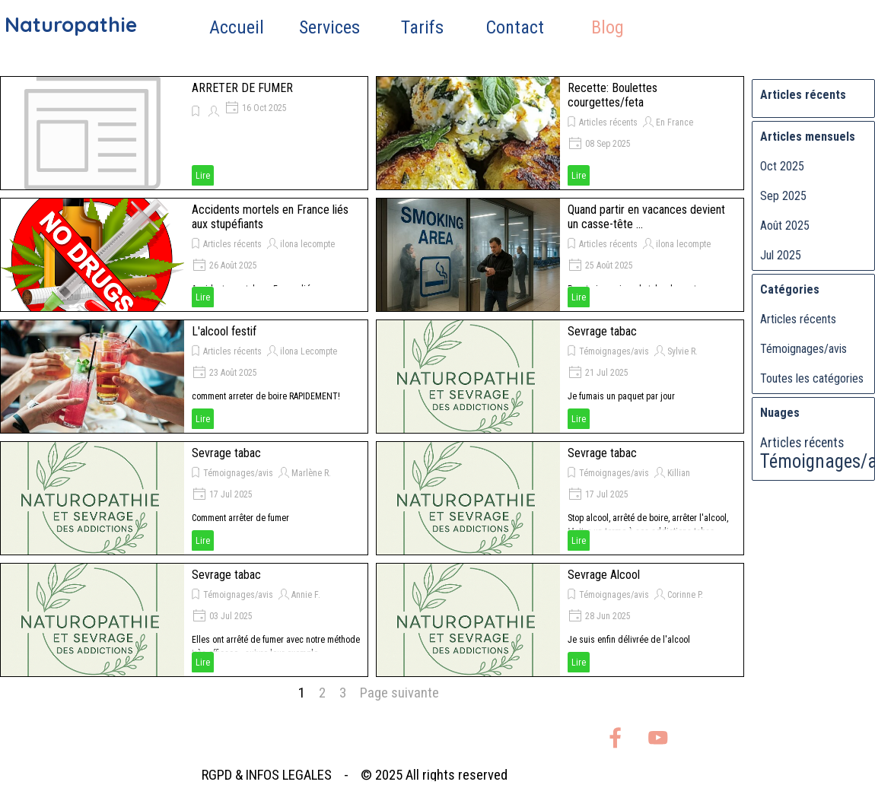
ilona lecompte (307, 244)
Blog (607, 27)
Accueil (236, 27)
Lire (203, 175)
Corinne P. (685, 595)
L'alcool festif (224, 331)
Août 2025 (785, 225)
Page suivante (399, 693)
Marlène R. (311, 473)
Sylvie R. (682, 351)
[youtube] (658, 737)
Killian (678, 473)
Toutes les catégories (812, 378)
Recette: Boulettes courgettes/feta (612, 95)
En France (674, 122)
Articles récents (608, 122)
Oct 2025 (782, 166)
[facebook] (615, 737)
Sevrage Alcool (604, 574)
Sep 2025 (783, 196)
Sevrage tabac (602, 331)
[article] (184, 133)
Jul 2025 (780, 255)
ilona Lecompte (308, 351)
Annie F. (305, 595)
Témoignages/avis (614, 351)
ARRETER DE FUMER (242, 88)
